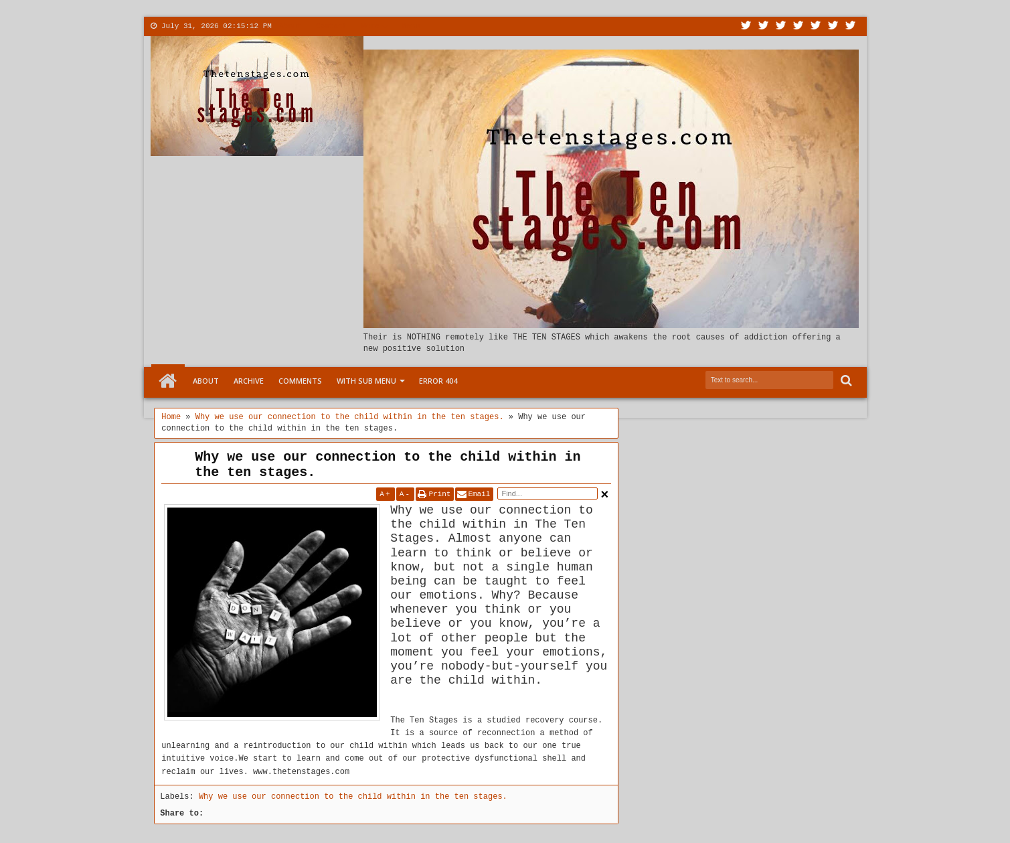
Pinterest (850, 26)
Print (439, 494)
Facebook (763, 26)
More (370, 26)
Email (479, 494)
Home (168, 381)
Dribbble (833, 26)
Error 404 (438, 381)
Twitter (746, 26)
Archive (249, 381)
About (290, 26)
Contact (331, 26)
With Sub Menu (366, 381)
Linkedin (816, 26)
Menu (411, 26)
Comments (300, 381)
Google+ (781, 26)
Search (845, 380)
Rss (798, 26)
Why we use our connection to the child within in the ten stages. (387, 464)
